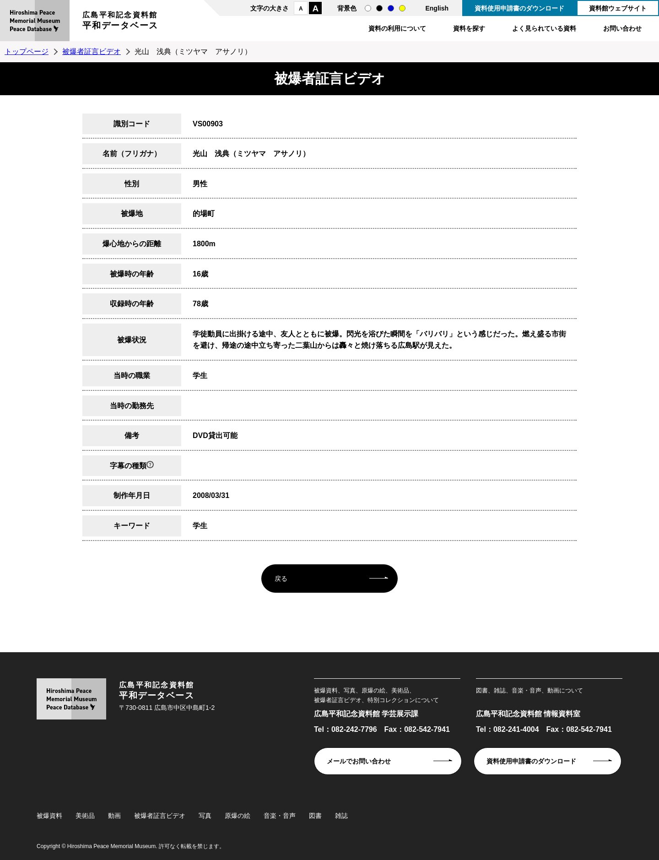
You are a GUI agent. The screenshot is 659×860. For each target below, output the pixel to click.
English (436, 8)
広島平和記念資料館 (120, 21)
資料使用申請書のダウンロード (519, 8)
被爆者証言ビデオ (91, 51)
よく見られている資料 (544, 28)
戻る (281, 578)
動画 (114, 815)
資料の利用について (397, 28)
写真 (205, 815)
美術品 (85, 815)
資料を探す (469, 28)
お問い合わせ (622, 28)
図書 (315, 815)
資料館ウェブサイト (618, 8)
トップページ (27, 51)
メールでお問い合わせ (359, 761)
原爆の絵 (237, 815)
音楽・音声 (280, 815)
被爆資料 (49, 815)
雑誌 (341, 815)
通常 (368, 8)
